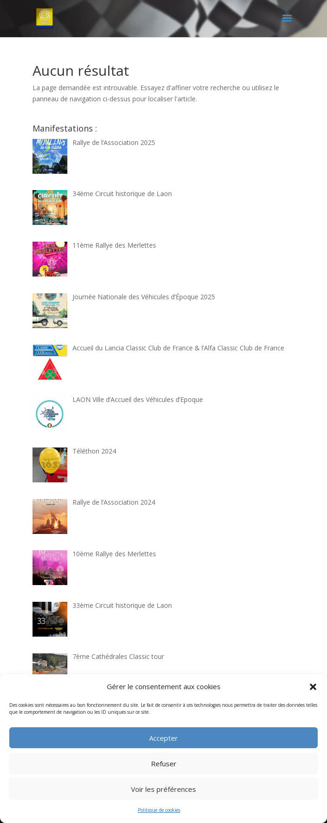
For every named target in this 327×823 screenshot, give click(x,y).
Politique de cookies (159, 810)
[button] (313, 686)
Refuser (164, 763)
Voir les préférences (163, 789)
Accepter (163, 738)
